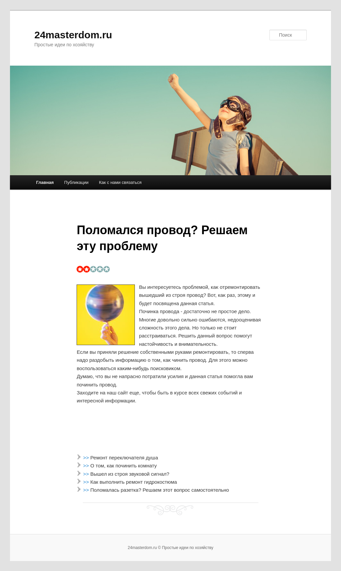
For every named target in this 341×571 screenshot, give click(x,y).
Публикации (76, 182)
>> (87, 457)
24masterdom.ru (73, 34)
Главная (45, 182)
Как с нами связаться (120, 182)
